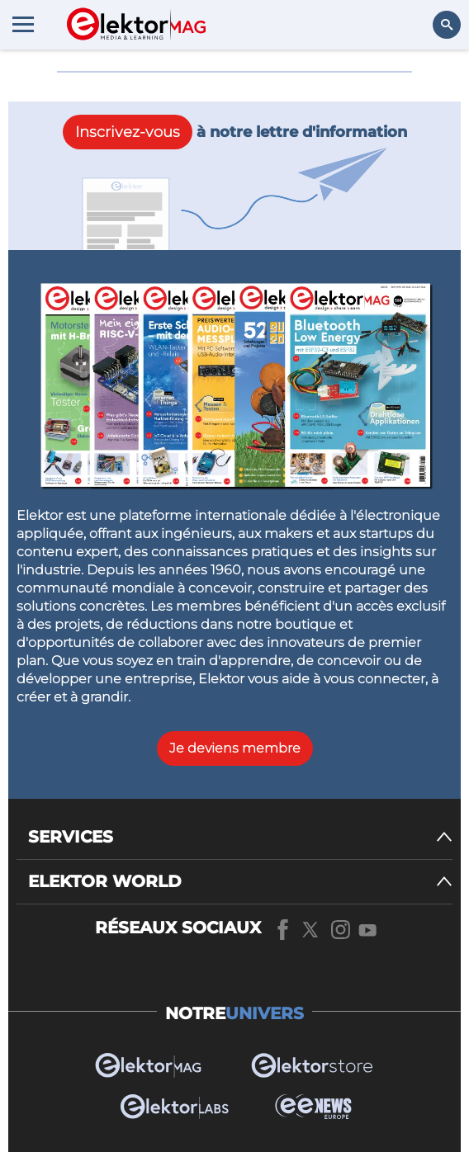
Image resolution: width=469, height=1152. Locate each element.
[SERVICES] (240, 837)
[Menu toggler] (23, 24)
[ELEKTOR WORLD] (240, 881)
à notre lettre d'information (235, 132)
